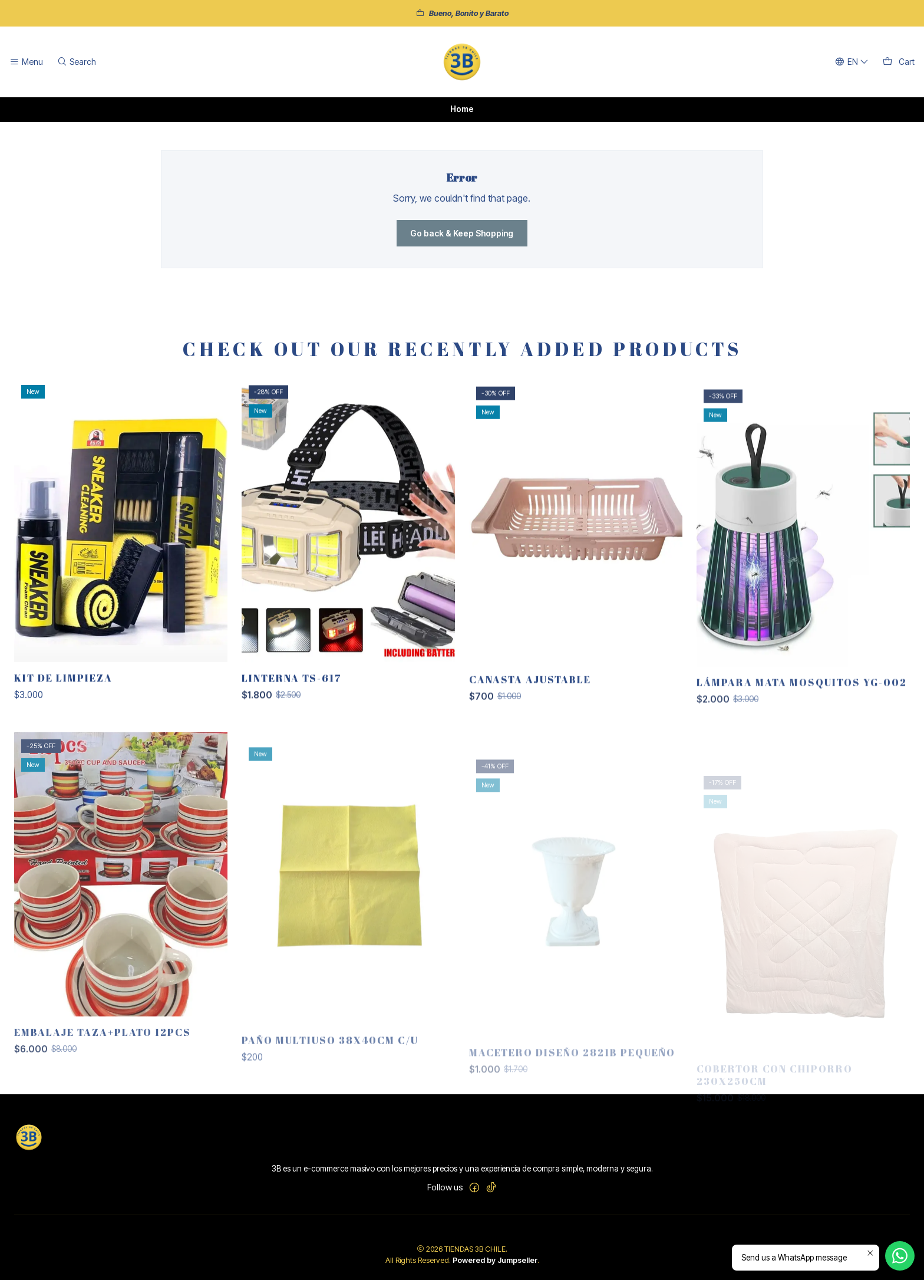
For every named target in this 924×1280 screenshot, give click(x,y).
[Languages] (852, 62)
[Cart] (898, 62)
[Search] (76, 62)
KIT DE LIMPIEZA (63, 732)
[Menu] (26, 62)
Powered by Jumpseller (495, 1260)
